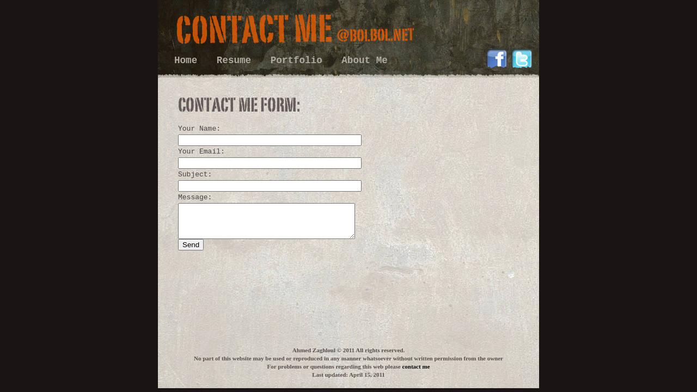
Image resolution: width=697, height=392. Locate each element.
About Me (364, 60)
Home (188, 60)
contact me (416, 366)
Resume (237, 60)
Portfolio (299, 60)
